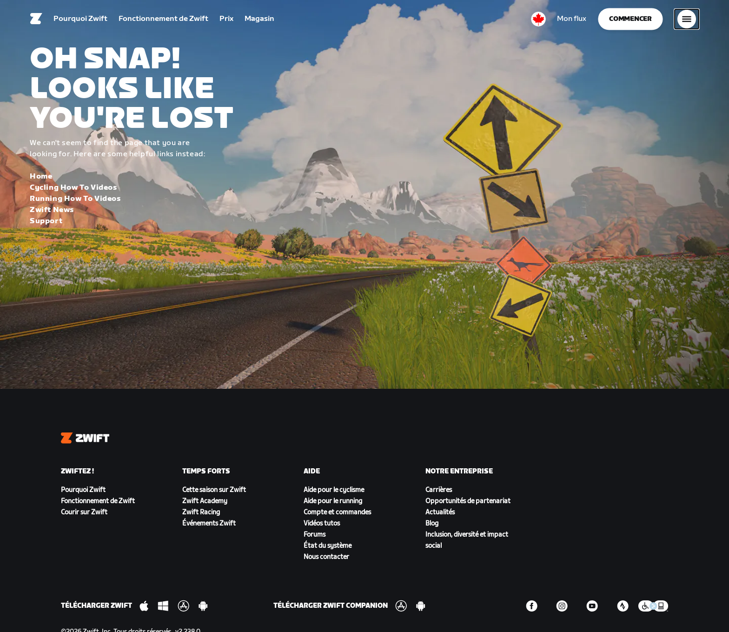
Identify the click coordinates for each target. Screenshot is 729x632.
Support (46, 221)
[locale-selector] (538, 20)
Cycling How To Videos (73, 187)
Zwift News (52, 210)
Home (41, 176)
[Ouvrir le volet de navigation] (687, 21)
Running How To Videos (75, 198)
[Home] (36, 21)
